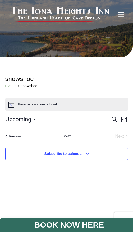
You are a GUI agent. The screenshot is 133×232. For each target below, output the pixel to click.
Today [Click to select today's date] (66, 135)
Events (11, 86)
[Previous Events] (13, 136)
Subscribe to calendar (63, 154)
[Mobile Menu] (121, 14)
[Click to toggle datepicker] (20, 119)
